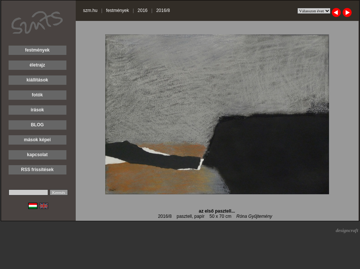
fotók (37, 95)
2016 (143, 10)
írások (37, 109)
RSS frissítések (37, 169)
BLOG (37, 124)
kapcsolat (37, 154)
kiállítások (37, 80)
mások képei (37, 139)
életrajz (37, 65)
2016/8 (163, 10)
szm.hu (90, 10)
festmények (37, 50)
